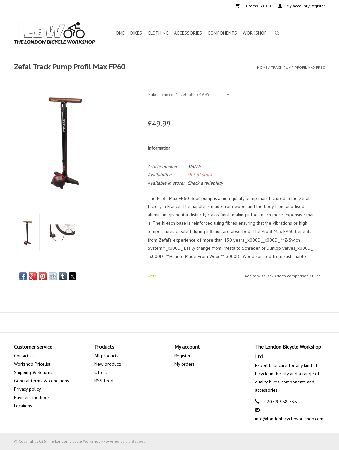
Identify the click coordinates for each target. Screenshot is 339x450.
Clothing (158, 33)
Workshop (255, 33)
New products (108, 364)
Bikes (136, 33)
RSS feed (103, 380)
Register (182, 356)
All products (106, 356)
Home (119, 33)
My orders (184, 364)
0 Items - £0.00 (254, 5)
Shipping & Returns (33, 372)
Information (159, 148)
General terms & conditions (41, 380)
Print (316, 275)
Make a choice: (162, 94)
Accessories (188, 33)
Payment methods (32, 397)
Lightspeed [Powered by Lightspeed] (135, 441)
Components (222, 33)
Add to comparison (292, 275)
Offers (100, 372)
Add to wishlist (258, 275)
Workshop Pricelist (32, 364)
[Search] (298, 33)
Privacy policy (27, 389)
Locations (23, 406)
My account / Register (301, 5)
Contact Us (24, 356)
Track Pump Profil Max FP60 (298, 67)
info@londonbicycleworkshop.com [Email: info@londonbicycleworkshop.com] (289, 419)
